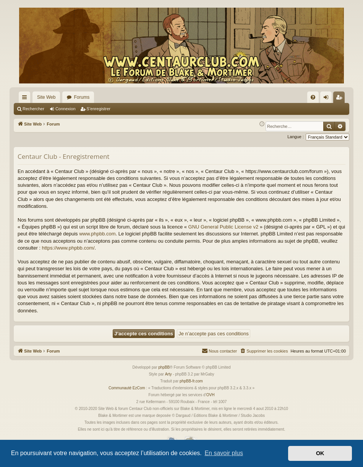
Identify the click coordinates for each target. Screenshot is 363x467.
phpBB (164, 367)
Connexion (65, 108)
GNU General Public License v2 (223, 227)
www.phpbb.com (97, 234)
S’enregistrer (98, 108)
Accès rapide (26, 99)
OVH (210, 395)
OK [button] (320, 453)
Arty (168, 374)
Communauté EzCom (127, 388)
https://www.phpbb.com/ (68, 248)
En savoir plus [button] (223, 453)
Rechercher (33, 108)
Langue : (295, 136)
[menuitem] (313, 97)
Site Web (46, 97)
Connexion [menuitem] (328, 99)
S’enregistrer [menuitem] (341, 99)
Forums (81, 97)
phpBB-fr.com (191, 381)
